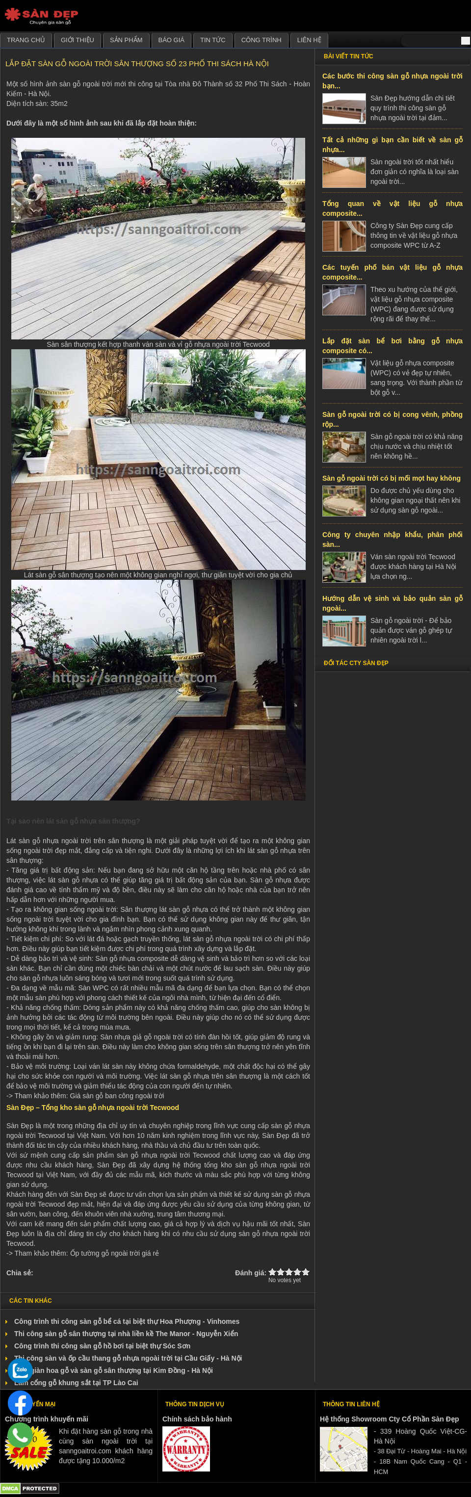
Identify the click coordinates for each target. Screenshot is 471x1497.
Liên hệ (309, 40)
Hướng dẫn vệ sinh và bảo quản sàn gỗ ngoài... (392, 603)
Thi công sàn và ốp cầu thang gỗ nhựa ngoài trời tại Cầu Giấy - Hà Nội (128, 1358)
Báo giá (171, 40)
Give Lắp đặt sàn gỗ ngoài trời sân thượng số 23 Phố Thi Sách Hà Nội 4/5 (297, 1271)
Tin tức (213, 40)
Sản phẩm (126, 40)
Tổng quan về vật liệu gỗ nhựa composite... (392, 208)
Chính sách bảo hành (197, 1419)
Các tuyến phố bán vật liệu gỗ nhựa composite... (392, 272)
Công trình (261, 40)
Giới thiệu (77, 40)
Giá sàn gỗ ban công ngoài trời (117, 1096)
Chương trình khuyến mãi (46, 1419)
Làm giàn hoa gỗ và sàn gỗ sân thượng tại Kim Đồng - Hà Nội (113, 1370)
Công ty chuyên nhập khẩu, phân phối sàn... (392, 539)
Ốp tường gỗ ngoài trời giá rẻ (114, 1253)
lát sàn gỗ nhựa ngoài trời (222, 939)
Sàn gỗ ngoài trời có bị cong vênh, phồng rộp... (392, 419)
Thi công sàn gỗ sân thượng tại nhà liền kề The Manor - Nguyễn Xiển (126, 1334)
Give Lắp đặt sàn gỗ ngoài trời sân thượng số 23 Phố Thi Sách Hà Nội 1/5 (272, 1271)
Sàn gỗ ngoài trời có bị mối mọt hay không (391, 478)
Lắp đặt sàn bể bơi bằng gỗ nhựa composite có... (392, 346)
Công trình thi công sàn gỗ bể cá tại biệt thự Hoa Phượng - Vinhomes (126, 1321)
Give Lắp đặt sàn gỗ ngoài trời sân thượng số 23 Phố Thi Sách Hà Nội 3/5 (289, 1271)
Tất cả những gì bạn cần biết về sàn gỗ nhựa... (392, 145)
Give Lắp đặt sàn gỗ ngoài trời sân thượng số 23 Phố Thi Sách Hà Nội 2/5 (281, 1271)
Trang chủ (26, 40)
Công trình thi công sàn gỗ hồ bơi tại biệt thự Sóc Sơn (102, 1346)
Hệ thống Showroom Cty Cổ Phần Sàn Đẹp (389, 1419)
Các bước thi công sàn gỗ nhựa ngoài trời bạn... (392, 81)
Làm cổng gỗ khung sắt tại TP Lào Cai (76, 1383)
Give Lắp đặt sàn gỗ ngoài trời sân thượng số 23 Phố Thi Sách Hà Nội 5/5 (306, 1271)
